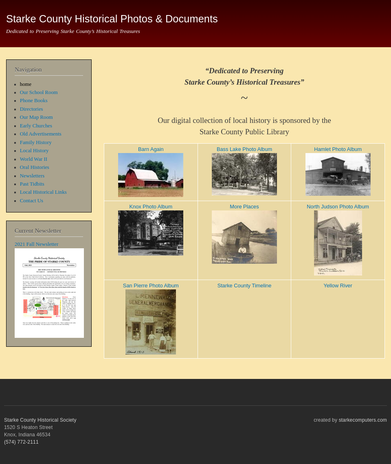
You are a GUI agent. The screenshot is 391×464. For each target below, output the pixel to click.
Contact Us (31, 201)
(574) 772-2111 (21, 442)
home (25, 84)
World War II (33, 159)
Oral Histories (34, 167)
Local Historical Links (43, 192)
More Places (244, 207)
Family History (36, 142)
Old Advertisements (41, 134)
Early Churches (36, 126)
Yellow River (338, 285)
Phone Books (34, 100)
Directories (31, 109)
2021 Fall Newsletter (36, 244)
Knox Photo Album (151, 207)
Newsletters (32, 176)
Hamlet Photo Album (338, 149)
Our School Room (39, 92)
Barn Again (151, 149)
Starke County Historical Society (40, 420)
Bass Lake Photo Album (244, 149)
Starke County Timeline (244, 285)
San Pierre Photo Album (151, 285)
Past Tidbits (32, 184)
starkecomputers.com (363, 420)
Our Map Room (36, 117)
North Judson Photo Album (338, 207)
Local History (34, 150)
